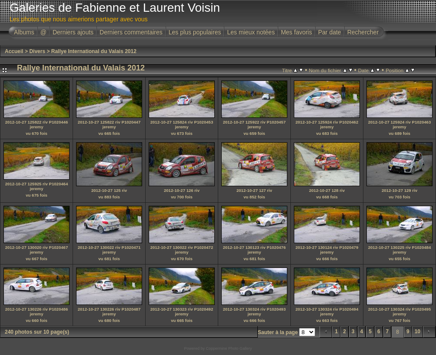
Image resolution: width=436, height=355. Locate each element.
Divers (37, 51)
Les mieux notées (251, 32)
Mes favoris (296, 32)
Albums (24, 32)
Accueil (14, 51)
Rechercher (363, 32)
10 (417, 331)
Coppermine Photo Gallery (229, 348)
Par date (329, 32)
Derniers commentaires (131, 32)
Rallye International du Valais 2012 (93, 51)
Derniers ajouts (73, 32)
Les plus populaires (195, 32)
